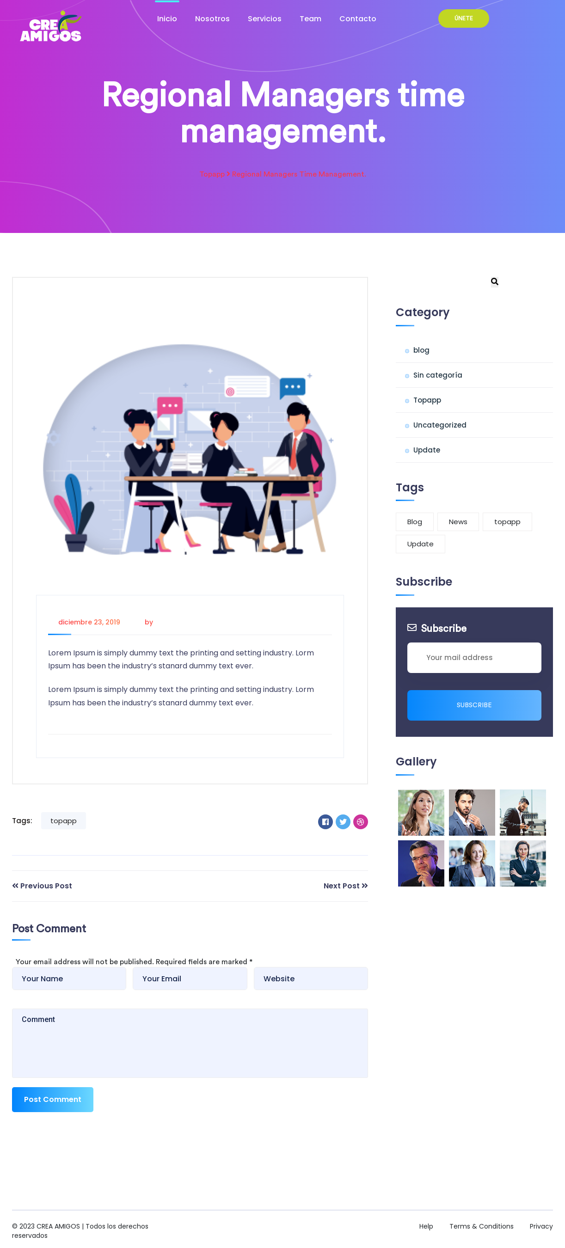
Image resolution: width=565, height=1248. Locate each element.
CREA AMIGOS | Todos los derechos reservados (80, 1231)
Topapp (212, 174)
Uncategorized (440, 425)
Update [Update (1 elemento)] (420, 544)
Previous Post (46, 886)
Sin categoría (437, 375)
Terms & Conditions (481, 1226)
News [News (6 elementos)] (458, 521)
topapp (63, 821)
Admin (165, 622)
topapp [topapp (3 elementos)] (507, 521)
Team (310, 18)
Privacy (541, 1226)
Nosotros (212, 18)
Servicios (265, 18)
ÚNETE (463, 18)
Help (426, 1226)
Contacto (357, 18)
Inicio (167, 18)
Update (426, 450)
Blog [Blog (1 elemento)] (414, 521)
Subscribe (474, 705)
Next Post (342, 886)
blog (421, 350)
